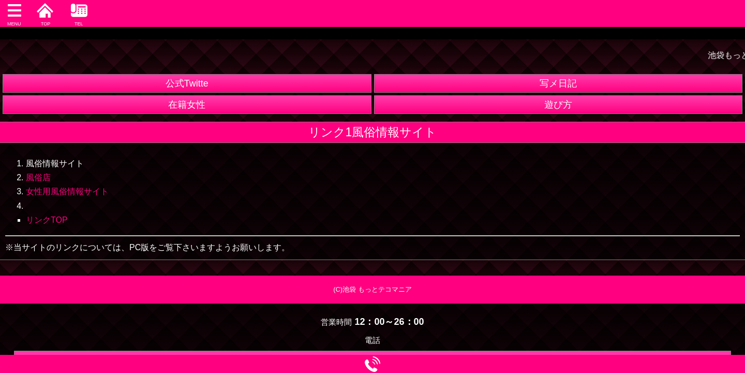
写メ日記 (558, 83)
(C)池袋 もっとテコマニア (372, 289)
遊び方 (558, 104)
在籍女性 (186, 104)
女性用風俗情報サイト (67, 191)
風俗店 (38, 177)
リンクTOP (47, 220)
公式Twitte (187, 83)
